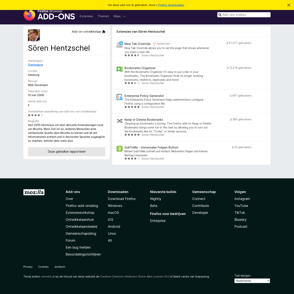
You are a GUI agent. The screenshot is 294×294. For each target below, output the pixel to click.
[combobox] (244, 14)
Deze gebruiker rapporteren (67, 151)
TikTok (239, 213)
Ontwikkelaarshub (80, 220)
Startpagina (35, 64)
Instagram (242, 199)
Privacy (28, 266)
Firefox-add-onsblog (82, 206)
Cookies (43, 266)
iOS (110, 220)
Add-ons (73, 192)
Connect (199, 199)
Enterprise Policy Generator (144, 96)
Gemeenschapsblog (81, 233)
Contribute (200, 206)
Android (114, 226)
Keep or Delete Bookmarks (143, 119)
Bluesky (240, 220)
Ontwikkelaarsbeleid (81, 226)
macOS (113, 213)
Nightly (155, 199)
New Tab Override (137, 44)
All (110, 240)
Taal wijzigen (242, 275)
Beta (153, 206)
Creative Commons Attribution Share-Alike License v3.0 (134, 276)
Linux (112, 233)
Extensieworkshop (80, 213)
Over (69, 199)
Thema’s (103, 16)
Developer (200, 213)
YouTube (241, 206)
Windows (115, 206)
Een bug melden (78, 247)
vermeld (46, 276)
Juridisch (59, 266)
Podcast (241, 226)
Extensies (86, 16)
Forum (70, 240)
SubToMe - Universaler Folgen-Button (151, 147)
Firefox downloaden (171, 5)
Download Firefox (122, 199)
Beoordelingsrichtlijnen (83, 254)
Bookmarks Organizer (140, 68)
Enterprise (158, 221)
